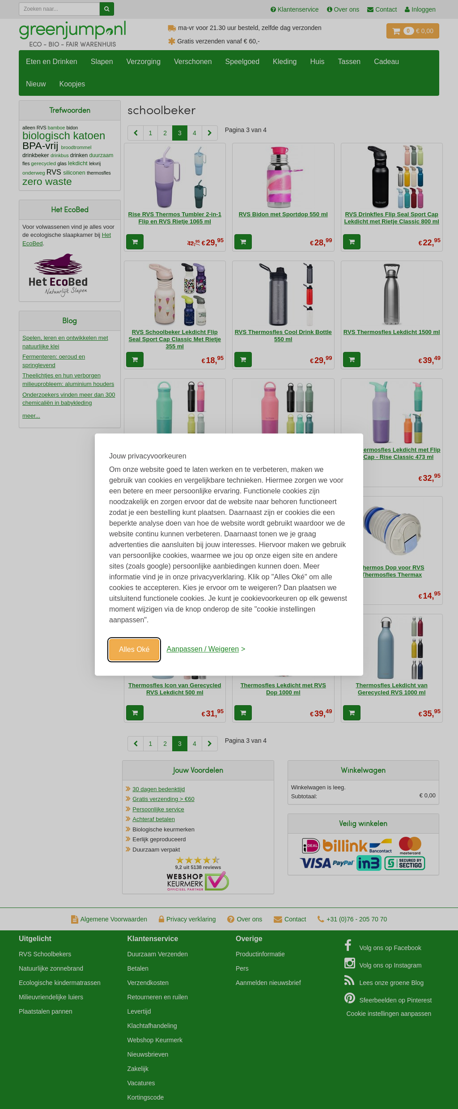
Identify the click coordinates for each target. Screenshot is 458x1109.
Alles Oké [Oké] (134, 649)
